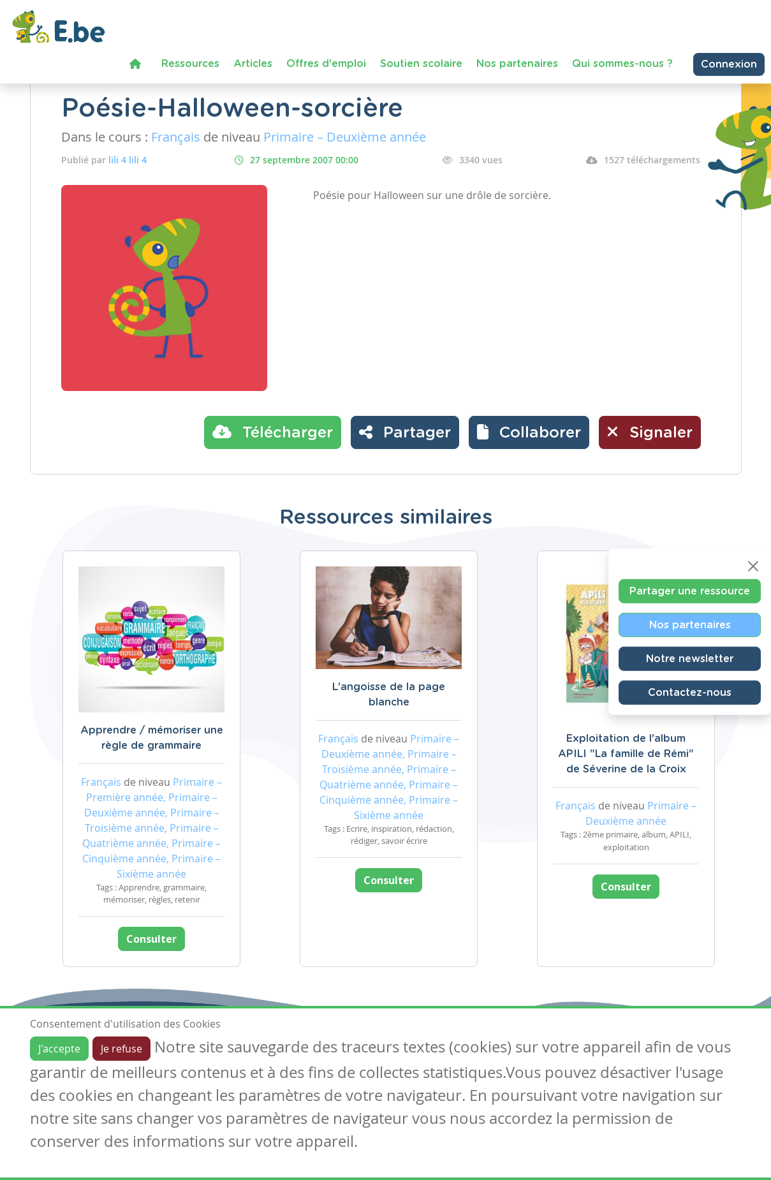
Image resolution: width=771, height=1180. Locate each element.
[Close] (753, 566)
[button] (529, 432)
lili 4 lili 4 (127, 160)
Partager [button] (405, 431)
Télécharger (272, 431)
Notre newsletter (689, 659)
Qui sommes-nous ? (622, 64)
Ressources (190, 64)
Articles (252, 64)
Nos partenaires (517, 64)
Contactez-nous (689, 693)
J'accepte (59, 1049)
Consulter (151, 939)
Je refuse (121, 1049)
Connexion (729, 64)
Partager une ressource (689, 591)
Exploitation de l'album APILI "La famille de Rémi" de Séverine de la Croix (626, 754)
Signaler (650, 431)
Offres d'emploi (326, 64)
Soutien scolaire (421, 64)
